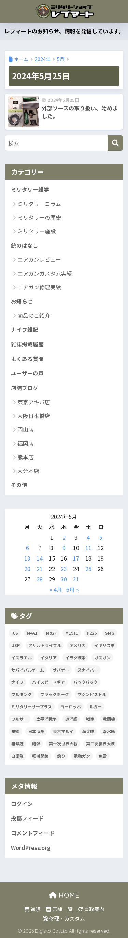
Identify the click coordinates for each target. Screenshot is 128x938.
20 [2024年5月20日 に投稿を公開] (27, 569)
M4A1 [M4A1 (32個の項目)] (32, 633)
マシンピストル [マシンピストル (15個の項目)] (91, 694)
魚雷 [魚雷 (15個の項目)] (103, 756)
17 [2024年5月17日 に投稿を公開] (76, 558)
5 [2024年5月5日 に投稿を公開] (100, 537)
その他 (19, 485)
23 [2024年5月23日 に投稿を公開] (64, 569)
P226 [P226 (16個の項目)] (92, 633)
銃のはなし (24, 245)
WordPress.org (31, 848)
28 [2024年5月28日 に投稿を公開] (40, 579)
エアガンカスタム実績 (44, 273)
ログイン (22, 804)
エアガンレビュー (39, 259)
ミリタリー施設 (36, 231)
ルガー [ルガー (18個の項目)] (95, 706)
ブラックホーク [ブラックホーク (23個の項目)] (54, 694)
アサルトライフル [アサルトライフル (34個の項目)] (44, 645)
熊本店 (25, 457)
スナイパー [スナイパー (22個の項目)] (87, 670)
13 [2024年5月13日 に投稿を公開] (27, 558)
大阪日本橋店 (33, 416)
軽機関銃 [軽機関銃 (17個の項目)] (40, 756)
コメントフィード (33, 833)
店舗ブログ (24, 388)
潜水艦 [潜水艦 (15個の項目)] (109, 731)
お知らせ (22, 301)
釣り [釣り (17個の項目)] (61, 756)
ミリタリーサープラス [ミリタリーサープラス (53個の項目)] (31, 706)
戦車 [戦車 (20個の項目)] (90, 719)
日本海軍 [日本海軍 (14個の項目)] (36, 731)
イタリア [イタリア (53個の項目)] (48, 657)
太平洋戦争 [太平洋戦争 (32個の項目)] (46, 719)
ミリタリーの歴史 (39, 217)
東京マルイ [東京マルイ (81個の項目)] (63, 731)
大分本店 (28, 471)
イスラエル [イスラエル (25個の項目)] (21, 657)
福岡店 (25, 443)
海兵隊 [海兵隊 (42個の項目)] (88, 731)
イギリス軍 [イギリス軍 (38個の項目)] (104, 645)
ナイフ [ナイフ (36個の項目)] (17, 682)
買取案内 (91, 908)
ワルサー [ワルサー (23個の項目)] (19, 719)
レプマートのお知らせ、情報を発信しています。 (64, 31)
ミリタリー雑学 (30, 189)
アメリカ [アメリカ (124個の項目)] (78, 645)
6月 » (72, 589)
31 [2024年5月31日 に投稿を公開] (76, 579)
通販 (32, 908)
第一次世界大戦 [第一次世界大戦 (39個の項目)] (63, 743)
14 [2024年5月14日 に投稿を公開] (40, 558)
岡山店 (25, 429)
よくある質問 (27, 359)
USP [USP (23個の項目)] (15, 645)
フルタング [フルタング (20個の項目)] (21, 694)
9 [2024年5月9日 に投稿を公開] (64, 548)
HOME (64, 895)
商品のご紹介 (33, 315)
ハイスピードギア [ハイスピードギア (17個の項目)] (48, 682)
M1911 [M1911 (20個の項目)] (71, 633)
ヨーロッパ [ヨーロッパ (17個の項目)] (70, 706)
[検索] (115, 143)
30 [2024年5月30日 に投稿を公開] (64, 579)
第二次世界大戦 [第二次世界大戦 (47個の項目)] (100, 743)
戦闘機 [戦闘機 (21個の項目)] (109, 719)
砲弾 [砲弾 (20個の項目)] (36, 743)
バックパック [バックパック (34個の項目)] (85, 682)
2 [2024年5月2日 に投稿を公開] (64, 537)
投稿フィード (27, 818)
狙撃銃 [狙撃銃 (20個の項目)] (17, 743)
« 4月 (55, 589)
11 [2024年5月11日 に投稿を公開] (88, 548)
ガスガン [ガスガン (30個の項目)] (102, 657)
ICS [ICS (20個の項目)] (14, 633)
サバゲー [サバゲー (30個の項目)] (61, 670)
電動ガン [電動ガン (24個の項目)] (82, 756)
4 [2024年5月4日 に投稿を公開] (88, 537)
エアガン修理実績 (39, 287)
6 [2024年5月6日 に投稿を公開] (27, 548)
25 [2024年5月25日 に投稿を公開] (88, 569)
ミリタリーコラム (39, 203)
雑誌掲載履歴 (27, 344)
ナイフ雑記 (24, 329)
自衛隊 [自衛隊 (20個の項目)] (17, 756)
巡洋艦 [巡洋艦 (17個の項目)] (71, 719)
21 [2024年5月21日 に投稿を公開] (40, 569)
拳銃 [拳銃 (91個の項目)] (15, 731)
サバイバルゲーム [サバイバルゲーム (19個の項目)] (27, 670)
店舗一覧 (59, 908)
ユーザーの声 (27, 373)
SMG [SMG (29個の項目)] (109, 633)
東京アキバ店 (33, 402)
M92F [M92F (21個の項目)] (51, 633)
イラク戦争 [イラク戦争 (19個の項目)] (75, 657)
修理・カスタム (64, 918)
